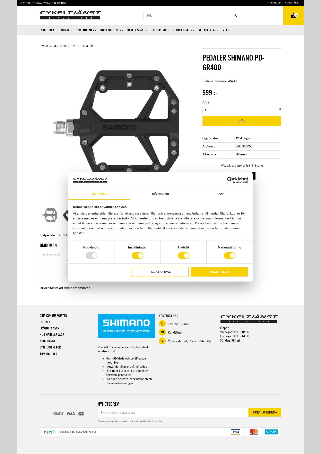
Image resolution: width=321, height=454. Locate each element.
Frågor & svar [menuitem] (49, 328)
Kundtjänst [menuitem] (292, 2)
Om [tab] (221, 193)
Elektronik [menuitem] (159, 30)
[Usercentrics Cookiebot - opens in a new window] (230, 180)
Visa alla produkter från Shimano (242, 165)
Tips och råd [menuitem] (48, 354)
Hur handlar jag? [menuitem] (52, 334)
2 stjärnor (47, 255)
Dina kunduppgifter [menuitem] (53, 315)
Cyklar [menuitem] (65, 30)
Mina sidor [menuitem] (274, 2)
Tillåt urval (160, 271)
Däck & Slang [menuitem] (136, 30)
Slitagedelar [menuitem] (207, 30)
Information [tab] (160, 193)
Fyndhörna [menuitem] (47, 30)
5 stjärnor (58, 255)
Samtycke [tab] (99, 193)
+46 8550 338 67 (179, 324)
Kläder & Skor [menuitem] (182, 30)
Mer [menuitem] (225, 30)
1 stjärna (44, 255)
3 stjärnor (51, 255)
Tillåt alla (219, 271)
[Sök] (235, 15)
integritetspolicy (154, 421)
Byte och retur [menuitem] (50, 347)
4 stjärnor (55, 255)
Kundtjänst (175, 332)
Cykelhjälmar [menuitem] (85, 30)
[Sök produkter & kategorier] (191, 15)
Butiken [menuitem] (45, 322)
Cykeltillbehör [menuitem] (110, 30)
